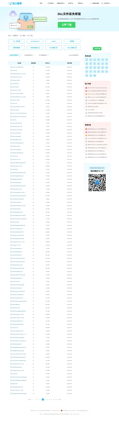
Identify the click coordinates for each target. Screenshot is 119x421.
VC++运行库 (16, 41)
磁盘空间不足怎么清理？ (93, 106)
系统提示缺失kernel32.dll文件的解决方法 (97, 135)
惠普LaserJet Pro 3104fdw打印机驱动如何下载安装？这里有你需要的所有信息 (98, 97)
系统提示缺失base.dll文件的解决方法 (96, 141)
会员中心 (70, 3)
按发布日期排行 (15, 55)
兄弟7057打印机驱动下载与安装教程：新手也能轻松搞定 (98, 103)
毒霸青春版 (94, 3)
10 (44, 399)
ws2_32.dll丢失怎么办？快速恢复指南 (96, 100)
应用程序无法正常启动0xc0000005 (95, 112)
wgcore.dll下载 (91, 109)
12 (49, 399)
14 (53, 399)
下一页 (59, 399)
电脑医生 (15, 35)
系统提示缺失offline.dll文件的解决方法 (96, 151)
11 (47, 399)
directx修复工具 (72, 47)
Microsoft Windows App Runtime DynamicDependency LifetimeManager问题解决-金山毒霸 (98, 87)
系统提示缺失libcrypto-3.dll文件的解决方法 (97, 147)
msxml (53, 41)
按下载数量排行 (44, 55)
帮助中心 (80, 3)
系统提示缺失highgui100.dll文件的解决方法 (97, 132)
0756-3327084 (76, 414)
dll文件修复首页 (74, 55)
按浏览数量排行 (29, 55)
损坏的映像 (16, 47)
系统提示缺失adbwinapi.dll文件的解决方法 (97, 154)
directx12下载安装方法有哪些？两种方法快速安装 (98, 91)
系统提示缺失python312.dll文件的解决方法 (97, 129)
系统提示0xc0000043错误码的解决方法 (96, 116)
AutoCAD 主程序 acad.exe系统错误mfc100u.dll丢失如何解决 (98, 138)
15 (56, 399)
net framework (35, 41)
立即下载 (67, 24)
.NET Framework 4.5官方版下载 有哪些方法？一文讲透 (98, 94)
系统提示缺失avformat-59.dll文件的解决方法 (97, 157)
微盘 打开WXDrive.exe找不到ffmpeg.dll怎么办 (98, 144)
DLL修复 (22, 35)
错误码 (72, 41)
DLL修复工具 (54, 47)
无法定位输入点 (35, 47)
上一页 (29, 399)
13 (51, 399)
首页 (41, 3)
